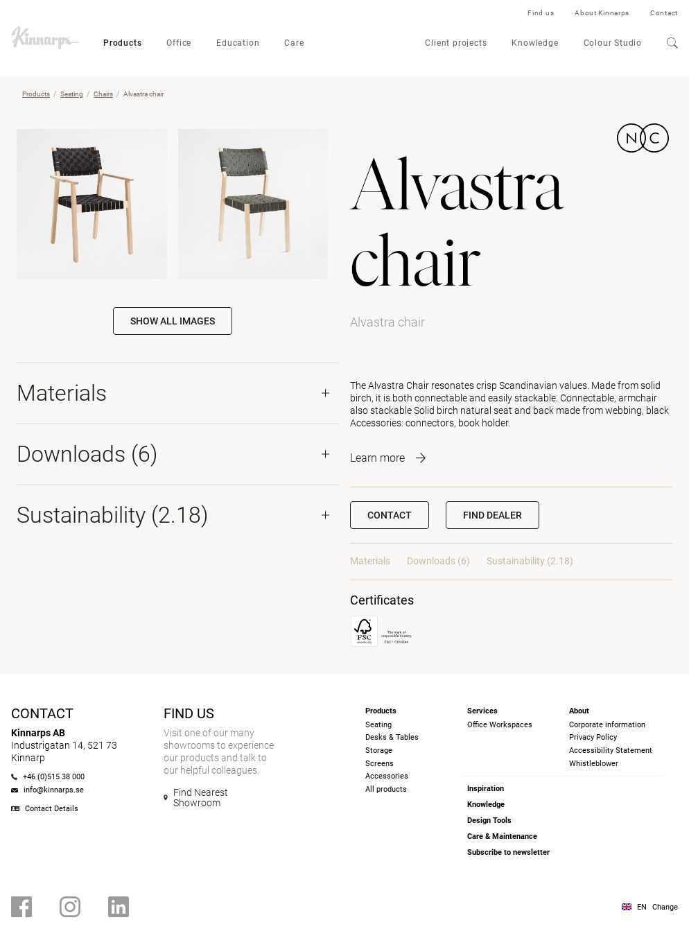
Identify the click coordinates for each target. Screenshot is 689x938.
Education (237, 43)
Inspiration (485, 788)
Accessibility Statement (610, 750)
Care (294, 43)
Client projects (456, 43)
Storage (378, 750)
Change (665, 907)
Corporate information (607, 724)
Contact (664, 13)
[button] (492, 515)
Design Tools (489, 820)
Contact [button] (389, 515)
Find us (540, 13)
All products (386, 789)
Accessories (386, 776)
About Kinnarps (602, 13)
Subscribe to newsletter (508, 852)
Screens (379, 763)
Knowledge (535, 43)
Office (178, 43)
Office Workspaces (499, 724)
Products (122, 43)
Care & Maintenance (502, 836)
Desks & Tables (392, 737)
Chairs (103, 94)
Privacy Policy (593, 737)
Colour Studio (613, 43)
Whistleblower (593, 763)
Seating (71, 94)
